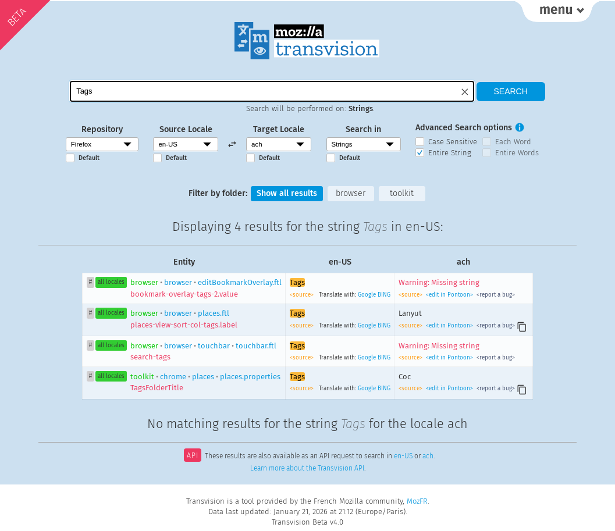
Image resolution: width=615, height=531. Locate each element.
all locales (111, 282)
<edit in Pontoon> (449, 294)
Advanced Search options (463, 128)
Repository (102, 129)
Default (89, 158)
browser (350, 193)
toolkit (402, 193)
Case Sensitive (452, 141)
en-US (403, 456)
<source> (302, 294)
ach (427, 456)
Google (367, 294)
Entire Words (517, 152)
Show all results (287, 193)
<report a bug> (495, 294)
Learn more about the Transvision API (307, 468)
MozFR (417, 501)
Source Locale (185, 129)
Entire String (449, 152)
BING (384, 294)
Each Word (513, 141)
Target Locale (278, 129)
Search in (363, 129)
